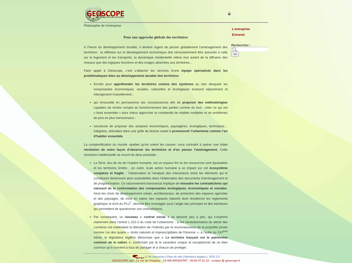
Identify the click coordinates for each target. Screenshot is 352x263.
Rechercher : (241, 45)
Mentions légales (195, 256)
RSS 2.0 (214, 256)
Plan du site (175, 256)
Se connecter (156, 256)
